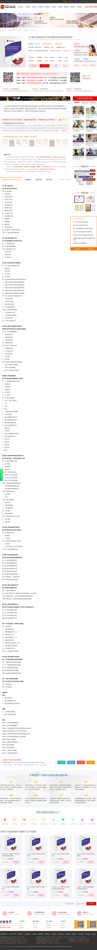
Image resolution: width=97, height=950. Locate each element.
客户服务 (67, 934)
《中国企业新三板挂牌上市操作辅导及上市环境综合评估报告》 (48, 90)
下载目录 (76, 65)
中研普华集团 (3, 934)
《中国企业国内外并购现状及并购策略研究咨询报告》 (16, 90)
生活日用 (33, 30)
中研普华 (53, 946)
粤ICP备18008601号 (66, 946)
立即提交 (91, 903)
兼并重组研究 (72, 939)
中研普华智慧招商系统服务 (34, 77)
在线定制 (55, 65)
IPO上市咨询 (3, 941)
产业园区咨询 (72, 941)
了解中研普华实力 (90, 943)
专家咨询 (65, 65)
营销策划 (44, 939)
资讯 (9, 1)
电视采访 (76, 102)
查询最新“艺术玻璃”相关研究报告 (12, 760)
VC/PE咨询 (39, 941)
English (91, 1)
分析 (15, 1)
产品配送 (48, 927)
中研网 (47, 946)
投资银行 (72, 7)
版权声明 (40, 934)
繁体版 (95, 1)
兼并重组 (46, 7)
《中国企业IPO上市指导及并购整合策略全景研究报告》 (79, 90)
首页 (1, 1)
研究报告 (20, 7)
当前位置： (4, 30)
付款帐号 (35, 925)
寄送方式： (31, 50)
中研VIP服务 (43, 764)
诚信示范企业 (66, 50)
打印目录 (84, 65)
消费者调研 (23, 1)
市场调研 (40, 7)
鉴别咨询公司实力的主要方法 (47, 169)
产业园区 (59, 7)
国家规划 (66, 7)
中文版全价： (31, 57)
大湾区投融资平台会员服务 (34, 80)
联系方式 (20, 934)
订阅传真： (77, 59)
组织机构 (21, 925)
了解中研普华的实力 (47, 43)
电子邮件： (86, 59)
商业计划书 (9, 939)
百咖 (31, 1)
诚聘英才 (47, 934)
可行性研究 (3, 939)
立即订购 (44, 65)
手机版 (94, 934)
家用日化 (26, 30)
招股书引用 (85, 102)
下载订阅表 (81, 762)
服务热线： (77, 44)
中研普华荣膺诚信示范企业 (31, 764)
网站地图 (86, 1)
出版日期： (31, 47)
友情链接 (87, 934)
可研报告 (27, 7)
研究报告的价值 (58, 43)
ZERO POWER (12, 934)
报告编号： (31, 44)
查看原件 (64, 130)
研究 (4, 1)
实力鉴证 (62, 923)
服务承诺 (48, 925)
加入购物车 (33, 65)
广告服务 (34, 934)
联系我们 (76, 1)
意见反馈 (61, 934)
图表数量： (59, 47)
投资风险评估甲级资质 (55, 50)
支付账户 (90, 762)
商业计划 (34, 7)
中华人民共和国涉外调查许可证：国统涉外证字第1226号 (51, 157)
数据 (12, 1)
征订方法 (35, 923)
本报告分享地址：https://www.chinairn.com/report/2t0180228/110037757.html (23, 762)
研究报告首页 (11, 30)
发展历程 (21, 927)
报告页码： (47, 47)
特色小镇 (18, 1)
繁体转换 (92, 65)
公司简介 (21, 923)
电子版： (46, 57)
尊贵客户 (48, 923)
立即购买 (90, 248)
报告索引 (74, 934)
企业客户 (54, 934)
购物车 (65, 1)
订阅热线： (77, 50)
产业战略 (78, 7)
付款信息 (71, 1)
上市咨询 (53, 7)
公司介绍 (81, 1)
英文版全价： (31, 60)
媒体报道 (93, 102)
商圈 (28, 1)
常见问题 (35, 927)
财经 (6, 1)
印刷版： (60, 57)
